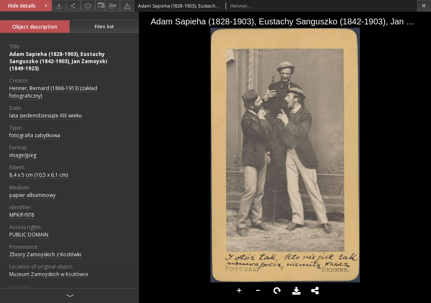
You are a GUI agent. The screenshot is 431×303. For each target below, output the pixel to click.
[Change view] (100, 5)
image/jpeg (22, 155)
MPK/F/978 (21, 214)
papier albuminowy (32, 195)
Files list (104, 26)
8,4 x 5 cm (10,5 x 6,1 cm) (38, 174)
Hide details (28, 5)
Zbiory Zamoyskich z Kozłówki (45, 254)
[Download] (59, 5)
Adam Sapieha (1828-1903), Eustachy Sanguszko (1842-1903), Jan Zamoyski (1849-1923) (58, 61)
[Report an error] (127, 5)
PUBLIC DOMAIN (28, 234)
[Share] (73, 5)
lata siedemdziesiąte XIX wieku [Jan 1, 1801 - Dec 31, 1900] (45, 115)
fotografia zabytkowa (34, 135)
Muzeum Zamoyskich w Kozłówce (48, 274)
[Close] (424, 5)
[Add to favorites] (88, 5)
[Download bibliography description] (112, 6)
